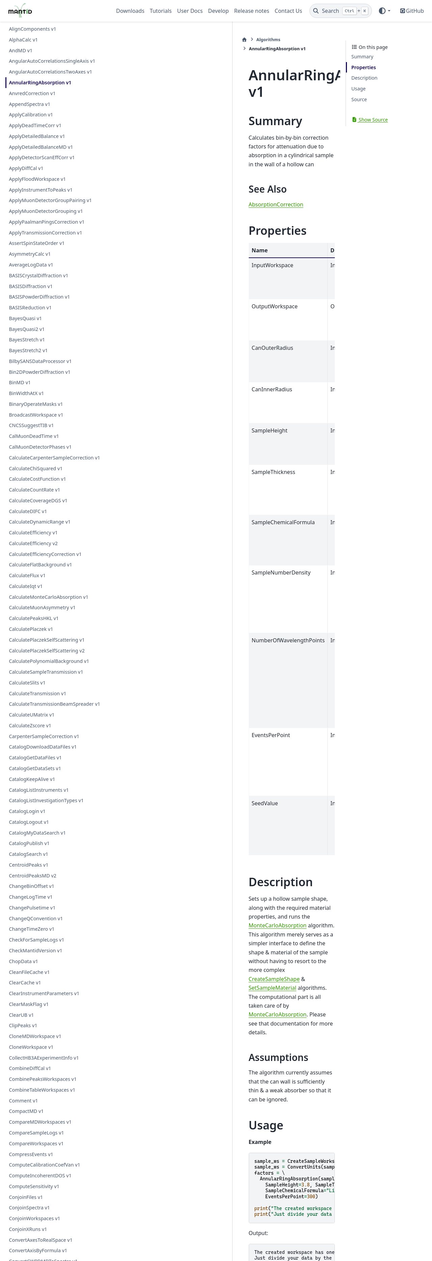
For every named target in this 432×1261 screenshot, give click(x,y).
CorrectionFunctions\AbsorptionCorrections (256, 1126)
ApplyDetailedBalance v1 (37, 136)
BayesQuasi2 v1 (27, 329)
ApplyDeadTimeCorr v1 (35, 125)
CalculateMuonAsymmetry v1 (42, 607)
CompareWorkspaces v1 (36, 1143)
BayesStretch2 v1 (28, 350)
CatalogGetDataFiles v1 (35, 757)
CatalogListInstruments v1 (39, 790)
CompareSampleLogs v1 (36, 1132)
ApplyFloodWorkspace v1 (37, 179)
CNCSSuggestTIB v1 (31, 425)
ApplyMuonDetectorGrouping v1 (46, 211)
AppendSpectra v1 (29, 104)
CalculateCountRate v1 (34, 489)
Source (359, 99)
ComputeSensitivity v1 (34, 1186)
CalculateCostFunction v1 (37, 479)
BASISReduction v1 (30, 307)
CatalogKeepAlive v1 (32, 779)
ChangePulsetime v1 (32, 907)
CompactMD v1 (26, 1111)
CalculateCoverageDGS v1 (38, 500)
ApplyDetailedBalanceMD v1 (41, 147)
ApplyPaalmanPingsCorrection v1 (46, 222)
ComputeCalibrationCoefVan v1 (44, 1164)
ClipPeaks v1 (23, 1025)
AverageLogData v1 (31, 264)
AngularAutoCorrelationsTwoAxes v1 (50, 71)
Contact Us (288, 11)
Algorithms (144, 39)
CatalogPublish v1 (29, 843)
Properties (363, 67)
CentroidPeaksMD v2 (32, 875)
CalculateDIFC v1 (28, 511)
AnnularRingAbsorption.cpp (190, 1184)
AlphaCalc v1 (23, 39)
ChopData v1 (23, 961)
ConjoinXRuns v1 (28, 1229)
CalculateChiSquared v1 (35, 468)
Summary (362, 56)
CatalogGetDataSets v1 (35, 768)
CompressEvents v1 (31, 1154)
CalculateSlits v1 (27, 682)
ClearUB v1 (21, 1015)
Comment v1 (23, 1100)
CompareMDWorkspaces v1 (40, 1122)
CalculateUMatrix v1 (31, 714)
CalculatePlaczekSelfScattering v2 (47, 650)
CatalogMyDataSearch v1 (37, 833)
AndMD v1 (20, 50)
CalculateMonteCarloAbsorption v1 (48, 597)
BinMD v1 (20, 382)
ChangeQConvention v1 (36, 918)
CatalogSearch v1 (28, 854)
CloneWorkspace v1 (31, 1047)
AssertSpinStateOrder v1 (36, 243)
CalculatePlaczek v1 (31, 629)
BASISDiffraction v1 (31, 286)
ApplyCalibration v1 (31, 114)
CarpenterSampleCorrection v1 (44, 736)
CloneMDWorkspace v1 (35, 1036)
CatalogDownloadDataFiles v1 (43, 747)
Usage (358, 88)
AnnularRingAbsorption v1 (40, 82)
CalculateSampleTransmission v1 (46, 672)
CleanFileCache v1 (29, 972)
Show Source (369, 119)
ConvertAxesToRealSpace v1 (40, 1240)
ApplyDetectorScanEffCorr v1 (42, 157)
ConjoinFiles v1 (26, 1197)
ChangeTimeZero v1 (31, 929)
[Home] (120, 39)
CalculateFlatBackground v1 (40, 564)
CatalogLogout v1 (29, 822)
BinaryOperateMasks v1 (36, 404)
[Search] (340, 11)
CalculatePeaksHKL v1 (34, 618)
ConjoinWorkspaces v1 (34, 1218)
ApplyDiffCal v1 (26, 168)
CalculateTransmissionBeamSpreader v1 (54, 704)
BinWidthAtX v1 (26, 393)
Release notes (251, 11)
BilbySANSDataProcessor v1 (40, 361)
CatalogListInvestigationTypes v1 (46, 800)
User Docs (190, 11)
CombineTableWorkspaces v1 (42, 1090)
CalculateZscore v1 (30, 725)
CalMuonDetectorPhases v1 (40, 447)
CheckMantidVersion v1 (35, 950)
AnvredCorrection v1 (32, 93)
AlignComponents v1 (32, 29)
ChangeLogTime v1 (31, 897)
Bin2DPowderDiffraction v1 (40, 372)
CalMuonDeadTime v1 (34, 436)
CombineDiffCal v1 (30, 1068)
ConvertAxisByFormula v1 (38, 1250)
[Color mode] (384, 11)
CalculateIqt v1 (26, 586)
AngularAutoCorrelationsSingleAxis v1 (52, 61)
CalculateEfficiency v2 (33, 543)
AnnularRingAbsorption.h (188, 1169)
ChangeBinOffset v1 (31, 886)
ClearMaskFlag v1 (29, 1004)
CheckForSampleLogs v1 (36, 939)
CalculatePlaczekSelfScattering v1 (47, 640)
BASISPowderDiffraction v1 (39, 296)
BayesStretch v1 (27, 339)
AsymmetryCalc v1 (30, 254)
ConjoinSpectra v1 (29, 1207)
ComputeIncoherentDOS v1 (40, 1175)
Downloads (130, 11)
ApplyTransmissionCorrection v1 (45, 232)
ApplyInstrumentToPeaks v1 (41, 190)
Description (364, 78)
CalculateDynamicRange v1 (40, 522)
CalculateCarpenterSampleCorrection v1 (54, 457)
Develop (218, 11)
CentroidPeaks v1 (28, 865)
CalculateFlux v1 (27, 575)
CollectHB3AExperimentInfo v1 (44, 1058)
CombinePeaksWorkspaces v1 (43, 1079)
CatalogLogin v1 (27, 811)
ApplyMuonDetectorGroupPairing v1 (50, 200)
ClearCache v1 (25, 982)
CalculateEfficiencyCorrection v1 (45, 554)
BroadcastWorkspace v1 (36, 415)
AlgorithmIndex (176, 1126)
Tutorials (161, 11)
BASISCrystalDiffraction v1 (38, 275)
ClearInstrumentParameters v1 (44, 993)
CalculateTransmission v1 (37, 693)
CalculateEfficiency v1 (33, 532)
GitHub (415, 11)
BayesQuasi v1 (25, 318)
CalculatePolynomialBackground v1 (49, 661)
